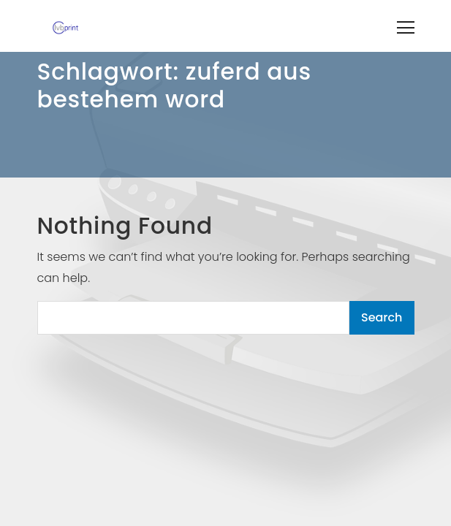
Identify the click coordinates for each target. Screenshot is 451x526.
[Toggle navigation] (405, 25)
